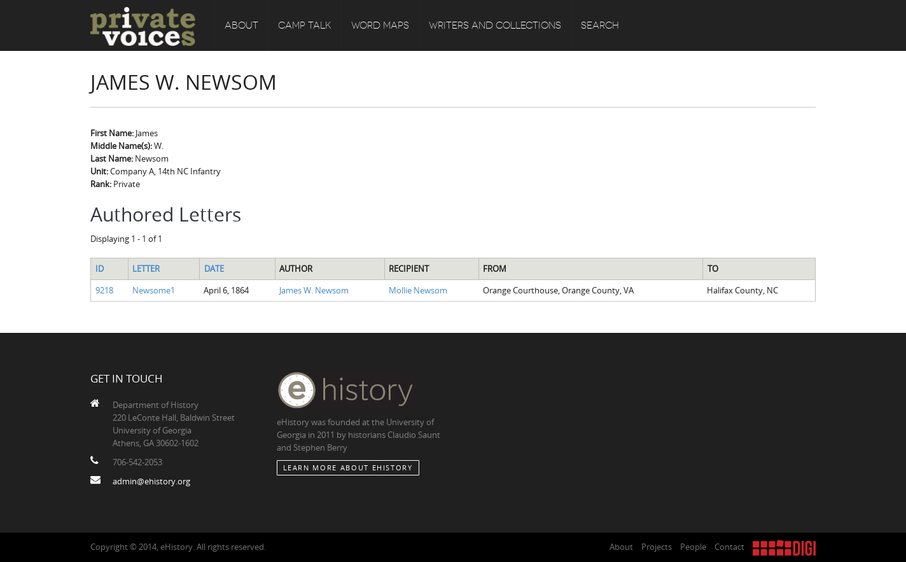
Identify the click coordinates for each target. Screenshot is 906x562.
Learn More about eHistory (348, 467)
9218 (104, 290)
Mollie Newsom (418, 290)
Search (600, 25)
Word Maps (380, 25)
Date (214, 268)
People (693, 546)
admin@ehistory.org (151, 481)
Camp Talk (304, 25)
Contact (729, 546)
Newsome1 (153, 290)
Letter (146, 268)
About (241, 25)
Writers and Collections (495, 25)
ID (99, 268)
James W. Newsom (314, 290)
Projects (656, 546)
